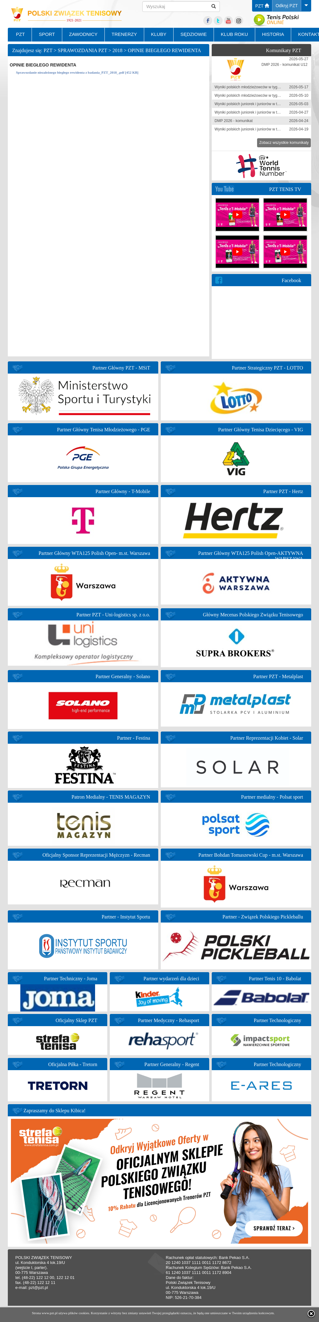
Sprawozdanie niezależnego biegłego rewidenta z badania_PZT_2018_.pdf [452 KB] (77, 72)
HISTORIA (273, 34)
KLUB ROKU (234, 34)
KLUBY (158, 34)
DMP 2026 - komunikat (234, 121)
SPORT (47, 34)
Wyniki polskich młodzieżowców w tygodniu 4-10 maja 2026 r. (266, 95)
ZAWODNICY (83, 34)
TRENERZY (124, 34)
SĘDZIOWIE (193, 34)
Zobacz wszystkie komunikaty (284, 142)
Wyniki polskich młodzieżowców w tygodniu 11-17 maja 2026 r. (267, 87)
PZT (262, 5)
